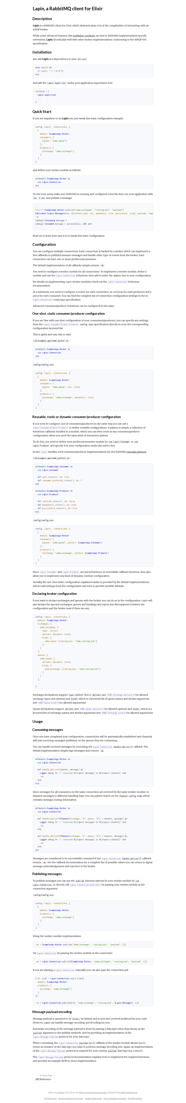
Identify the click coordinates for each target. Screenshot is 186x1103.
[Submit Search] (4, 4)
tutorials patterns (158, 451)
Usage (14, 59)
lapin (11, 12)
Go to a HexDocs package (136, 1098)
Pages (10, 22)
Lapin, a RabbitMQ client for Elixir (25, 38)
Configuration (17, 56)
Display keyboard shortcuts (92, 1098)
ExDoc (83, 1092)
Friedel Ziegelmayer (150, 1092)
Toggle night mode (115, 1098)
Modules (12, 26)
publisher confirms (106, 35)
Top (13, 43)
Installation (16, 49)
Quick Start (16, 53)
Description (17, 46)
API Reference (16, 34)
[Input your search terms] (22, 4)
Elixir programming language (114, 1092)
